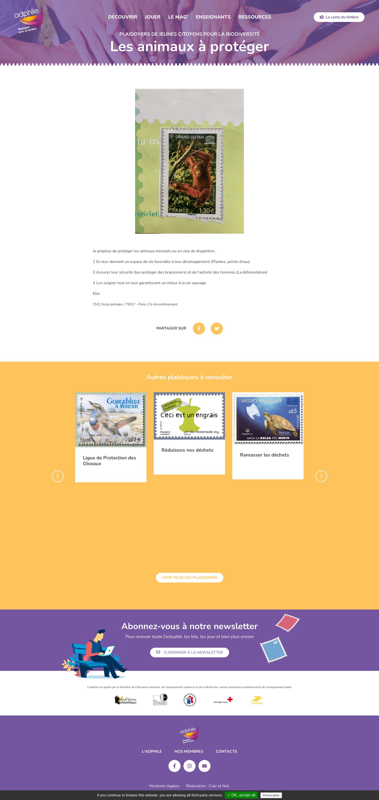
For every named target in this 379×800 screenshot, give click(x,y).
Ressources (254, 17)
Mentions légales (164, 786)
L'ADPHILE (152, 751)
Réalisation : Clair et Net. (208, 786)
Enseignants (213, 17)
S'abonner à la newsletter (189, 652)
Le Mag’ (178, 17)
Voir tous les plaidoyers (189, 577)
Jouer (152, 17)
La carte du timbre (339, 17)
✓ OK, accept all (241, 795)
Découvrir (122, 17)
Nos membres (189, 751)
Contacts (226, 751)
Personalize (271, 795)
